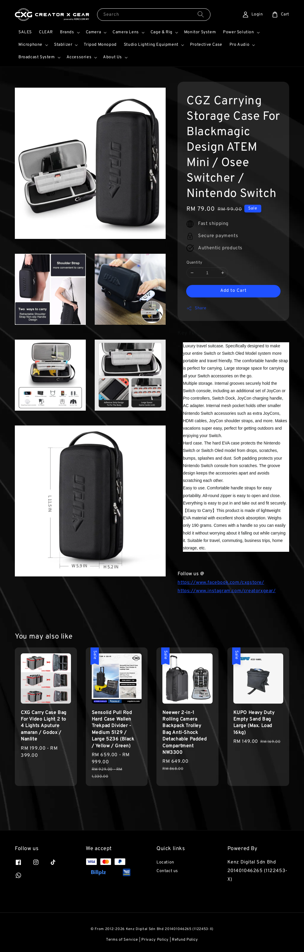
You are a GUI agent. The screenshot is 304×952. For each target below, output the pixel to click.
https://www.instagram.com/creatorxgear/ (227, 591)
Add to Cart (233, 291)
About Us (112, 57)
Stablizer (63, 44)
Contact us (167, 871)
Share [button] (196, 308)
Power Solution (238, 32)
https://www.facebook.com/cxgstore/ (221, 583)
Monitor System (200, 32)
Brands (67, 32)
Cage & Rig (161, 32)
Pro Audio (239, 44)
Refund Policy (185, 939)
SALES (25, 32)
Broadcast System (36, 57)
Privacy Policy (155, 939)
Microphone (30, 44)
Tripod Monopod (100, 44)
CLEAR (46, 32)
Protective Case (206, 44)
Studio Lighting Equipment (151, 44)
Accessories (79, 57)
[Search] (200, 14)
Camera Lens (126, 32)
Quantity (194, 262)
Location (165, 862)
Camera (93, 32)
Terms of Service (122, 939)
